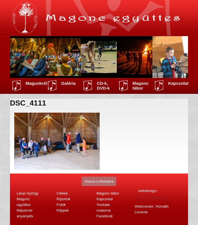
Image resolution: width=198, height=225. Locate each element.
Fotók (61, 205)
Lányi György (28, 193)
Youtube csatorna (104, 207)
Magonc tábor (140, 85)
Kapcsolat (178, 83)
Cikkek (62, 193)
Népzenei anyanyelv (25, 213)
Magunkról (36, 83)
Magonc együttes (24, 202)
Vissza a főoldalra (98, 181)
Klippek (63, 210)
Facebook (105, 216)
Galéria (68, 83)
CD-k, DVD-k (103, 85)
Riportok (63, 199)
